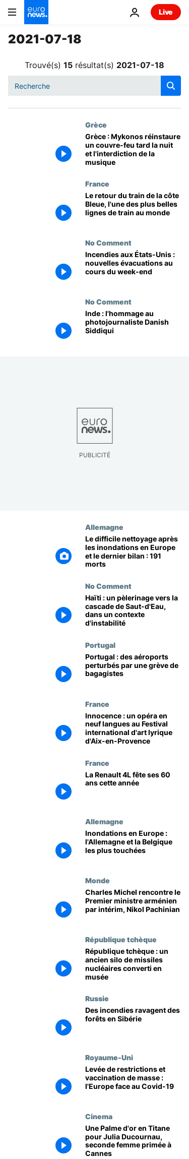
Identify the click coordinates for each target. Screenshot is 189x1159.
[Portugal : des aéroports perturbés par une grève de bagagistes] (133, 670)
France (97, 183)
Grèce (96, 124)
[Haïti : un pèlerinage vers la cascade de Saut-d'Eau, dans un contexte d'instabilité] (133, 611)
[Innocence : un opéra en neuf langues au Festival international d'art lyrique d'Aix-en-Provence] (133, 729)
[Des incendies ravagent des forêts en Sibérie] (133, 1023)
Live (166, 12)
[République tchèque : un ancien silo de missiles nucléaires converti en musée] (133, 964)
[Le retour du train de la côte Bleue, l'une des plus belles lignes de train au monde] (133, 209)
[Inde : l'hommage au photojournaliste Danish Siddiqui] (133, 327)
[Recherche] (94, 86)
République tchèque (121, 939)
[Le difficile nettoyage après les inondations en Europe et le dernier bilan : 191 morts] (133, 552)
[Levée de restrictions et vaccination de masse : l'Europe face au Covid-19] (133, 1082)
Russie (97, 998)
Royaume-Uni (109, 1057)
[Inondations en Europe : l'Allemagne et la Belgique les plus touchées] (133, 846)
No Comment (108, 242)
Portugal (100, 645)
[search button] (171, 86)
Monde (97, 880)
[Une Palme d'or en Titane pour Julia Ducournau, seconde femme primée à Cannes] (133, 1141)
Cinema (98, 1116)
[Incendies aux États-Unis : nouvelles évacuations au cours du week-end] (133, 268)
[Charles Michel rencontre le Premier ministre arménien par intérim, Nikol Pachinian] (133, 905)
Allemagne (104, 527)
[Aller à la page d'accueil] (36, 12)
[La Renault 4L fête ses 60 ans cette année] (133, 788)
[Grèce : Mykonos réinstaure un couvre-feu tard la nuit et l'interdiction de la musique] (133, 150)
